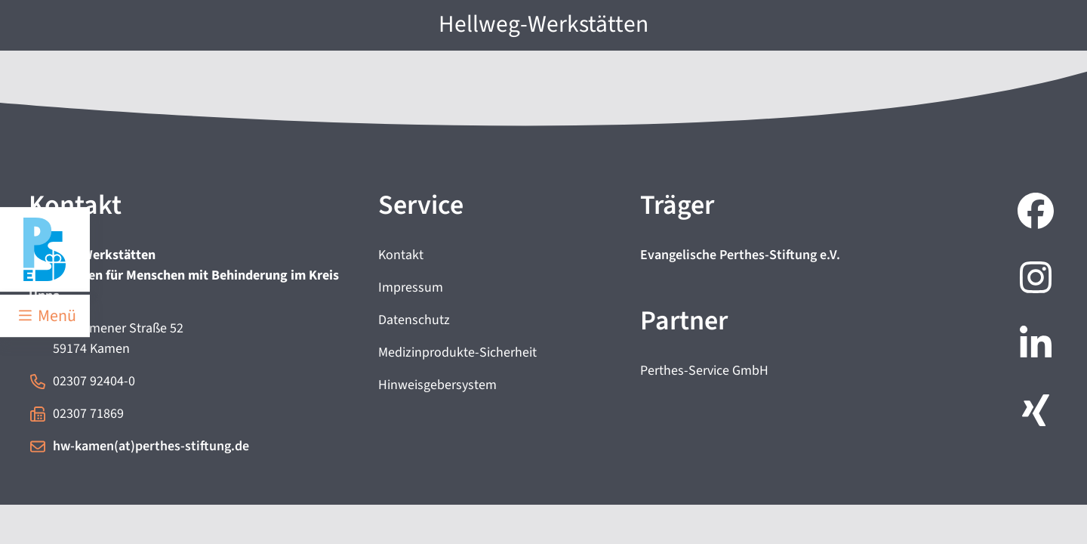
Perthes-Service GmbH (704, 370)
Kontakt (400, 255)
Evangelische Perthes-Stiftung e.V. (740, 255)
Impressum (410, 287)
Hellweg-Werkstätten (543, 25)
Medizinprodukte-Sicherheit (457, 352)
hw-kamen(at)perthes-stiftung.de (151, 446)
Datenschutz (414, 320)
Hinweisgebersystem (437, 385)
